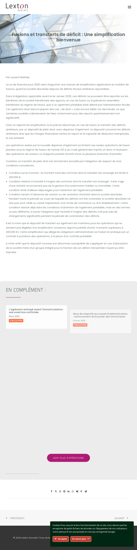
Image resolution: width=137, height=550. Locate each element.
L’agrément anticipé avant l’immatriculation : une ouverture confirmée (36, 324)
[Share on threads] (60, 491)
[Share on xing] (81, 491)
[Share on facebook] (51, 491)
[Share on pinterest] (64, 491)
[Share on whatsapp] (73, 491)
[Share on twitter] (56, 491)
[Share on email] (86, 491)
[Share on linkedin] (68, 491)
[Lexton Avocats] (17, 7)
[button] (129, 7)
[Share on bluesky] (77, 491)
